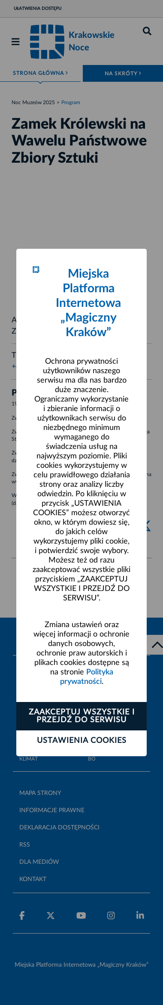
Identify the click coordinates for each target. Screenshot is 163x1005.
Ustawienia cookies (82, 741)
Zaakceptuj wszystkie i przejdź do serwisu (82, 716)
